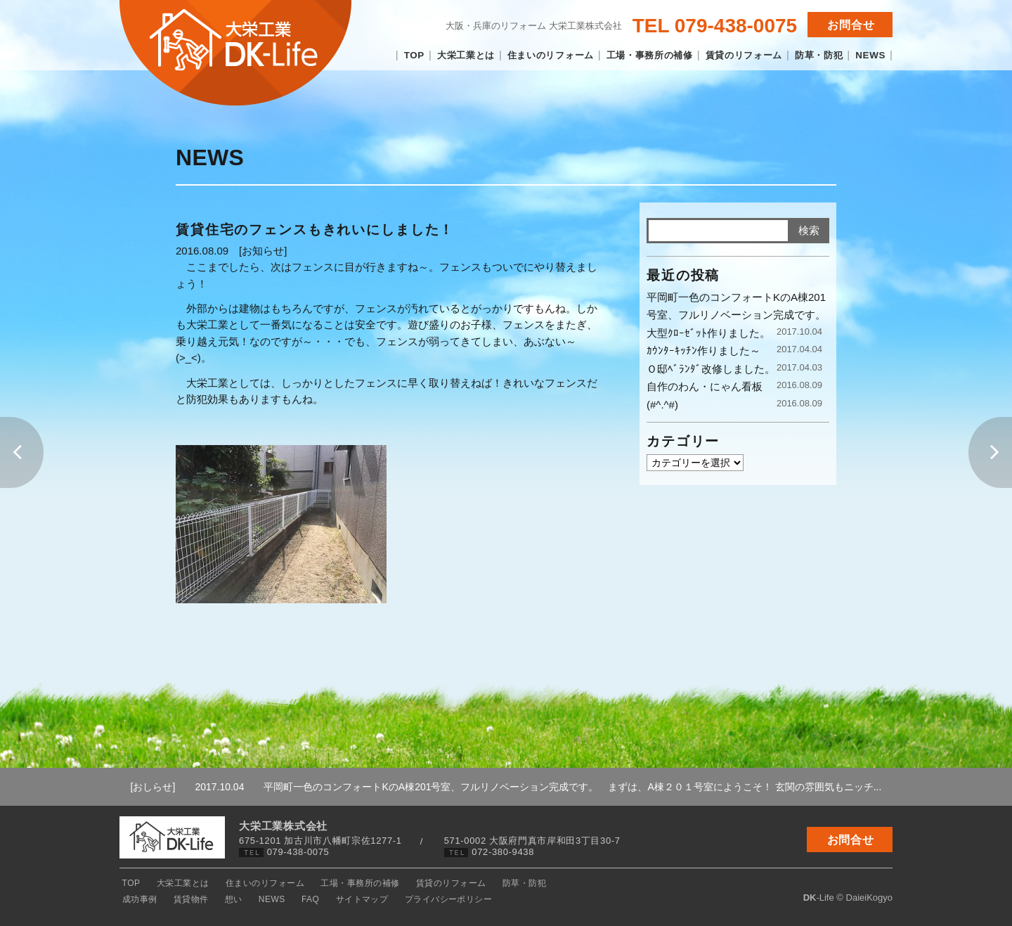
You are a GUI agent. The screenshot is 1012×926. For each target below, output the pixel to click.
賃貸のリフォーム (744, 55)
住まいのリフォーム (550, 55)
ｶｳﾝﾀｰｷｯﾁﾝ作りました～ (703, 350)
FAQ (697, 883)
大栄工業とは (466, 55)
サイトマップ (744, 883)
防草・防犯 (819, 55)
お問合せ (851, 25)
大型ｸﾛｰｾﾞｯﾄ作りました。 (708, 333)
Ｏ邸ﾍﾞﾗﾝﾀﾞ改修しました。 (711, 369)
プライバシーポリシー (826, 883)
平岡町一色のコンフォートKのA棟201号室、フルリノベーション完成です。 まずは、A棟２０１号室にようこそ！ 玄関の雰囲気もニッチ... (538, 786)
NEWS (870, 55)
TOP (414, 55)
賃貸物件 (593, 883)
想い (631, 883)
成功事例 (547, 883)
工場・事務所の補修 (649, 55)
